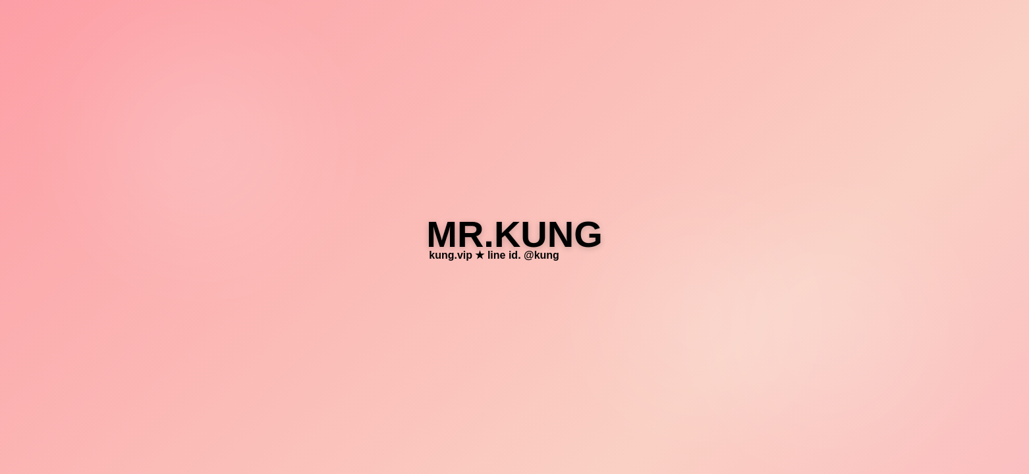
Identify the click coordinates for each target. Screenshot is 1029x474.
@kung (541, 255)
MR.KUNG (514, 234)
